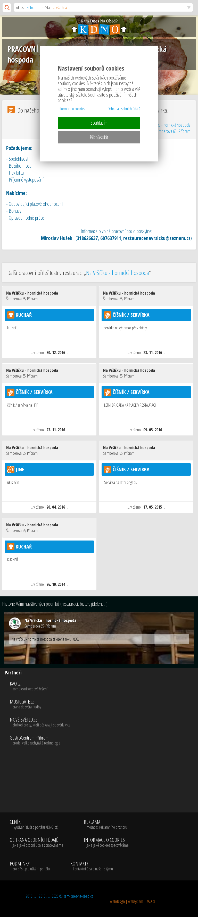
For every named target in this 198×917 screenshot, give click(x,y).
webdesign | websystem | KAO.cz (132, 901)
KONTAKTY (91, 866)
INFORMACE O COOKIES (106, 842)
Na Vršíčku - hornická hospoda (168, 128)
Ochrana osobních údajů (124, 109)
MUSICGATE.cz (103, 704)
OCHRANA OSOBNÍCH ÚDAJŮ (36, 842)
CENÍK (36, 824)
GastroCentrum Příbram (103, 740)
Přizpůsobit (99, 137)
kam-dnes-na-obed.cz (78, 896)
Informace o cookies (71, 109)
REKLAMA (106, 824)
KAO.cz (103, 686)
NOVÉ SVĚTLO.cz (103, 722)
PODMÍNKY (30, 866)
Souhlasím (99, 122)
